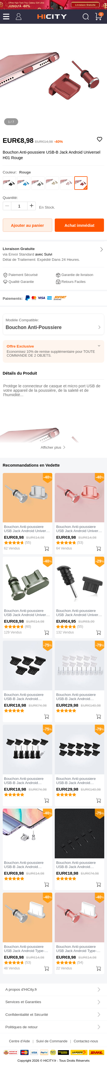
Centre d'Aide (19, 1041)
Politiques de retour (21, 1027)
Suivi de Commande (51, 1041)
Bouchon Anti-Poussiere (34, 327)
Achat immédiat (80, 225)
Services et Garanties (23, 1002)
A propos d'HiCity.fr (21, 989)
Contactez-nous (86, 1041)
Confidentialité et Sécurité (26, 1015)
